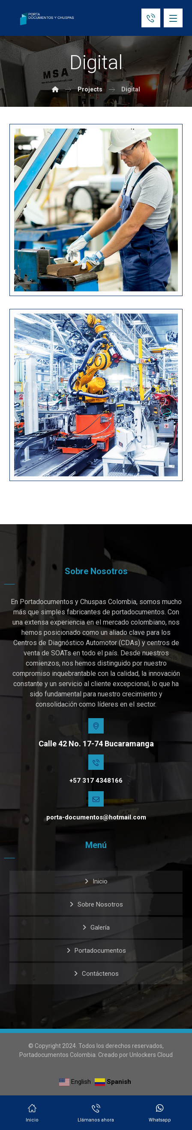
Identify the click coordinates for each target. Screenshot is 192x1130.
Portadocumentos (100, 950)
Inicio (100, 881)
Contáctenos (100, 973)
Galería (100, 927)
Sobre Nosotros (100, 904)
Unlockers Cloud (151, 1054)
